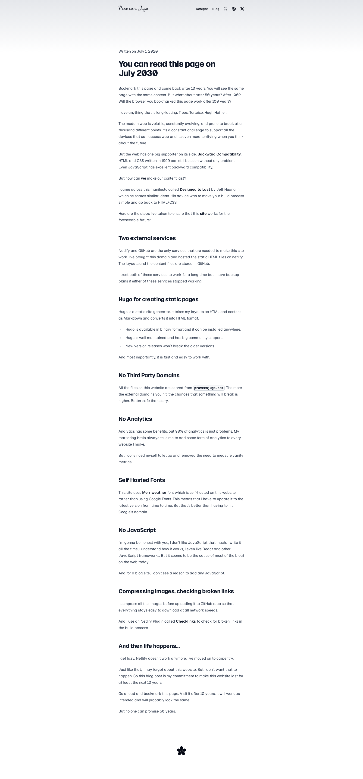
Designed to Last (195, 189)
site (203, 213)
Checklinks (186, 621)
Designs (202, 9)
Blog (215, 9)
